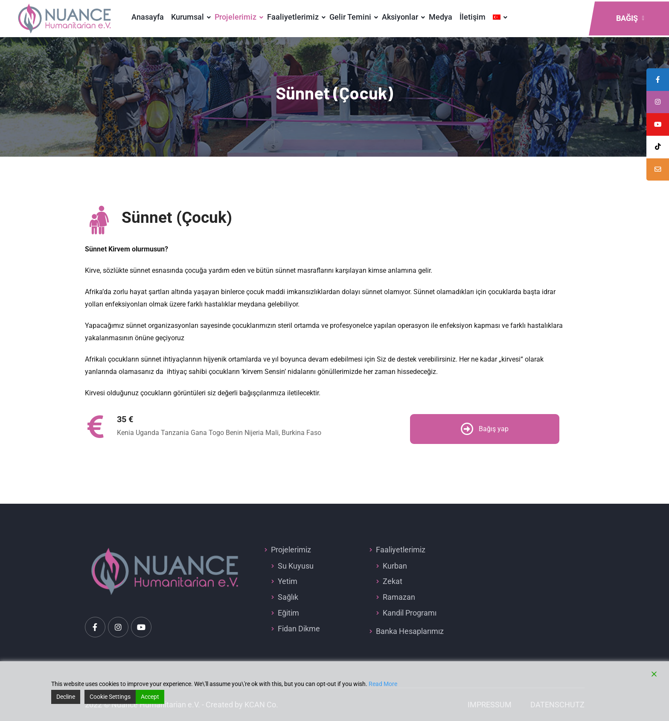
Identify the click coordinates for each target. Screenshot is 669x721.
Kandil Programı (409, 612)
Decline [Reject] (65, 696)
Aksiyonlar (400, 16)
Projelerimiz (235, 16)
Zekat (392, 581)
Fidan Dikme (299, 628)
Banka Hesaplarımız (410, 631)
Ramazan (399, 597)
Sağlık (288, 597)
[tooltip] (657, 172)
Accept (150, 696)
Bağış (630, 18)
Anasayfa (147, 16)
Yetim (287, 581)
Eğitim (288, 612)
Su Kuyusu (296, 565)
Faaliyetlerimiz (293, 16)
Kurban (395, 565)
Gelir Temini (350, 16)
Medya (440, 16)
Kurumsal (187, 16)
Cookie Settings (110, 696)
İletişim (473, 16)
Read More (383, 683)
